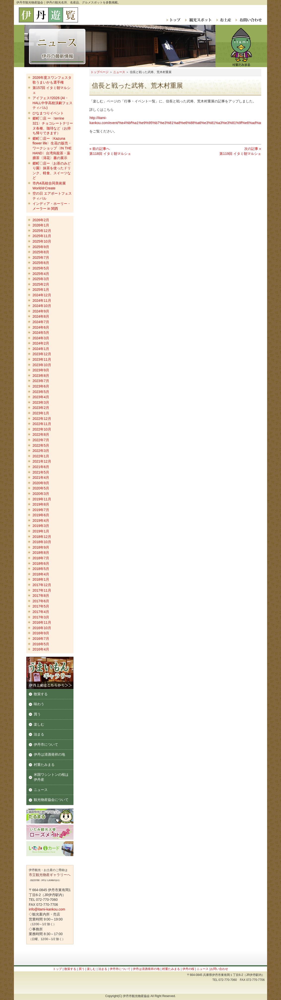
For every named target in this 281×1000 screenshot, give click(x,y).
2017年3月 (41, 617)
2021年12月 (42, 461)
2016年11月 (42, 622)
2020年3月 (41, 494)
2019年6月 (41, 515)
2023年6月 (41, 386)
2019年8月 (41, 504)
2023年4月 (41, 397)
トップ (174, 20)
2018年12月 (42, 537)
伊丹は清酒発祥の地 (49, 754)
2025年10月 (42, 241)
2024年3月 (41, 338)
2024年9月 (41, 311)
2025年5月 (41, 268)
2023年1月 (41, 413)
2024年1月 (41, 349)
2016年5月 (41, 644)
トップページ (99, 72)
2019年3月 (41, 526)
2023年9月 (41, 370)
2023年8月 (41, 376)
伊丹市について (46, 744)
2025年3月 (41, 279)
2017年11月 (42, 590)
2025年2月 (41, 284)
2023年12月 (42, 354)
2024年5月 (41, 333)
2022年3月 (41, 451)
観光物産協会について (51, 800)
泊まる (39, 734)
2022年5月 (41, 445)
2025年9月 (41, 247)
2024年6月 (41, 327)
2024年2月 (41, 343)
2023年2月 (41, 408)
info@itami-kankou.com (47, 909)
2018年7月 (41, 558)
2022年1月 (41, 456)
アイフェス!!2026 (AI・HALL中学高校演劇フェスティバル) (52, 103)
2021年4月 (41, 477)
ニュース (119, 72)
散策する (41, 694)
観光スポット (198, 20)
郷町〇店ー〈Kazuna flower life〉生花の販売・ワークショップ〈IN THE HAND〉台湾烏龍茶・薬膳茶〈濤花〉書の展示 (52, 148)
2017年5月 (41, 606)
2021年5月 (41, 472)
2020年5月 (41, 488)
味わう (39, 704)
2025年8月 (41, 252)
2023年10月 (42, 365)
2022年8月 (41, 434)
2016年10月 (42, 628)
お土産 (223, 20)
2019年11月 (42, 499)
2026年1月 (41, 225)
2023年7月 (41, 381)
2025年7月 (41, 258)
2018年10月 (42, 542)
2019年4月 (41, 520)
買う (37, 714)
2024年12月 (42, 295)
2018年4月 (41, 574)
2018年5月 (41, 569)
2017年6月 (41, 601)
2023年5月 (41, 392)
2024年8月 (41, 316)
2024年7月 (41, 322)
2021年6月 (41, 467)
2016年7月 (41, 639)
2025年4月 (41, 274)
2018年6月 (41, 563)
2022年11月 (42, 424)
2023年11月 (42, 359)
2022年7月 (41, 440)
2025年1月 (41, 290)
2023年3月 (41, 402)
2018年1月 (41, 579)
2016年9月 (41, 633)
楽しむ (39, 724)
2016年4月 (41, 649)
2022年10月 (42, 429)
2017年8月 (41, 596)
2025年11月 (42, 236)
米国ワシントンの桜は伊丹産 (51, 777)
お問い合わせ (247, 20)
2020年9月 (41, 483)
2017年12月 (42, 585)
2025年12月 (42, 231)
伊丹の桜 (188, 969)
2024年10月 (42, 306)
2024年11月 (42, 301)
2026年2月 (41, 220)
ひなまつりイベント (48, 113)
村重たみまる (44, 765)
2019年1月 (41, 531)
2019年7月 (41, 510)
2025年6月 (41, 263)
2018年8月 (41, 553)
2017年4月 (41, 612)
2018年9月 (41, 547)
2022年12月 (42, 419)
